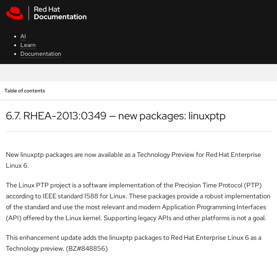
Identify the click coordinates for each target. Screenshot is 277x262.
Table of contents (24, 90)
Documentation (40, 53)
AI (23, 36)
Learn (28, 45)
